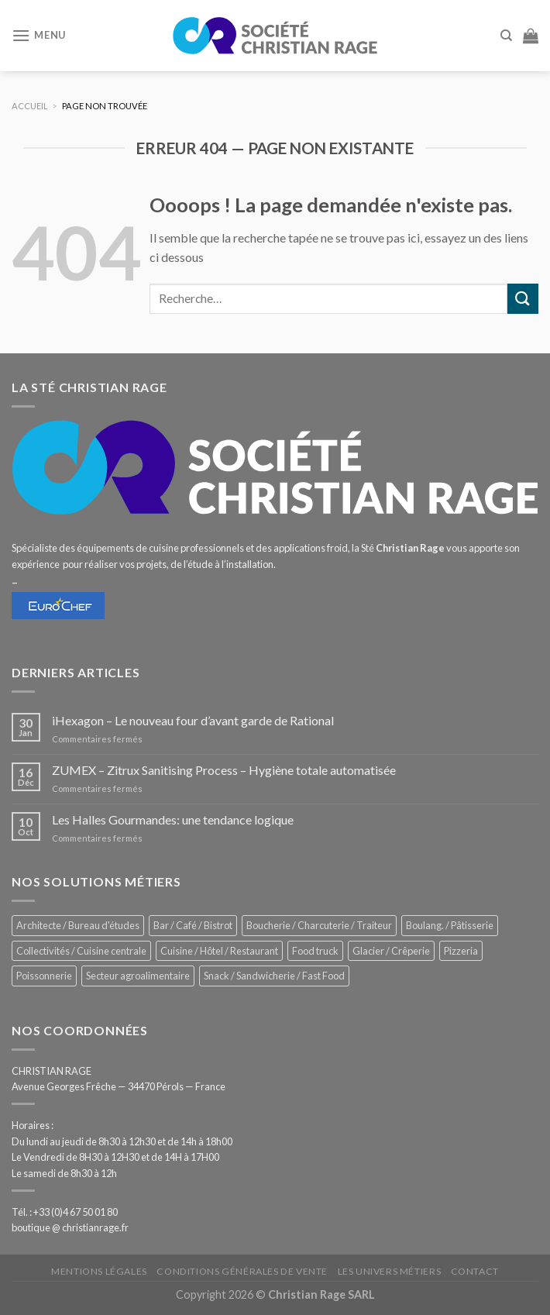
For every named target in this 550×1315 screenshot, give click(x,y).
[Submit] (522, 299)
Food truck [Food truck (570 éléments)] (315, 951)
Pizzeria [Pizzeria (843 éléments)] (461, 951)
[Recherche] (506, 35)
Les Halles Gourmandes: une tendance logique (173, 819)
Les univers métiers (390, 1271)
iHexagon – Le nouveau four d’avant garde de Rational (193, 720)
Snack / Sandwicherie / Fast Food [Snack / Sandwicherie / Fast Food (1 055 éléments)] (274, 975)
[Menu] (39, 35)
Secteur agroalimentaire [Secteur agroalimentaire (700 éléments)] (138, 975)
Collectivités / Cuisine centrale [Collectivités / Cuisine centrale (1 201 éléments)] (81, 951)
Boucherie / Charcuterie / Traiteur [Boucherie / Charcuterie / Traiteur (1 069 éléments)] (319, 925)
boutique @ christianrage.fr (70, 1227)
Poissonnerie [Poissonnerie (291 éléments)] (44, 975)
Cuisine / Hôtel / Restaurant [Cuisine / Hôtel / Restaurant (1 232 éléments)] (219, 951)
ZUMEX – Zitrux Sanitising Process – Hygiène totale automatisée (224, 769)
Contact (475, 1271)
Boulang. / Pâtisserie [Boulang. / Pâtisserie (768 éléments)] (449, 925)
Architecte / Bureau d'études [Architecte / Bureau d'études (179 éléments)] (77, 925)
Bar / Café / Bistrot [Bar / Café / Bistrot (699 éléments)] (192, 925)
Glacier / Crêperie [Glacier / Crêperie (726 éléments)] (391, 951)
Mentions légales (99, 1271)
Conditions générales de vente (242, 1271)
